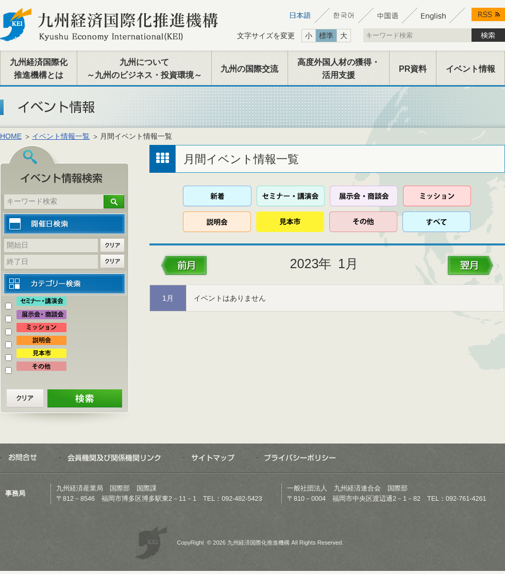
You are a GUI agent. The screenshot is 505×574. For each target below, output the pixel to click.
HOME (11, 136)
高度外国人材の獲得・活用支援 (338, 69)
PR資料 (413, 68)
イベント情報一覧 (61, 136)
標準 (326, 35)
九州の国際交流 (249, 68)
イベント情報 (470, 68)
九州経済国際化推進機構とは (39, 69)
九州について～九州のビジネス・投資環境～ (144, 69)
